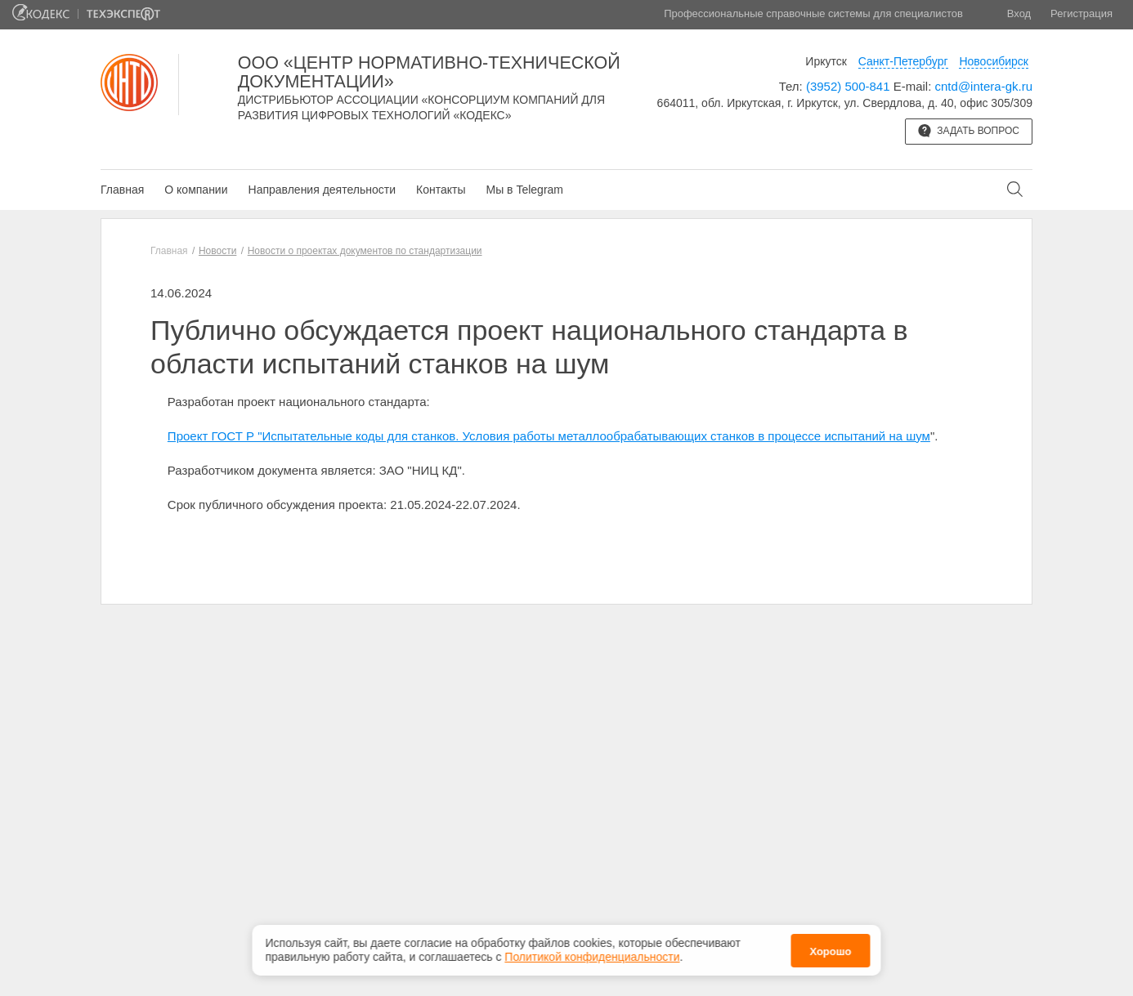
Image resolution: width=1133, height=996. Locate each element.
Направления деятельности (322, 189)
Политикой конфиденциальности (591, 954)
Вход (1019, 13)
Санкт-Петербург (903, 61)
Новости (217, 251)
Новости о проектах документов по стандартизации (365, 251)
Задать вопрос (968, 130)
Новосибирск (993, 61)
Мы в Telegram (524, 189)
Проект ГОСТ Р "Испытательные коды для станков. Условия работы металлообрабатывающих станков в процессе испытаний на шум (549, 436)
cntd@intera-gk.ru (983, 86)
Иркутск (826, 61)
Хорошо (830, 949)
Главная (122, 189)
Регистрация (1081, 13)
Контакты (440, 189)
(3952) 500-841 (848, 86)
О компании (195, 189)
